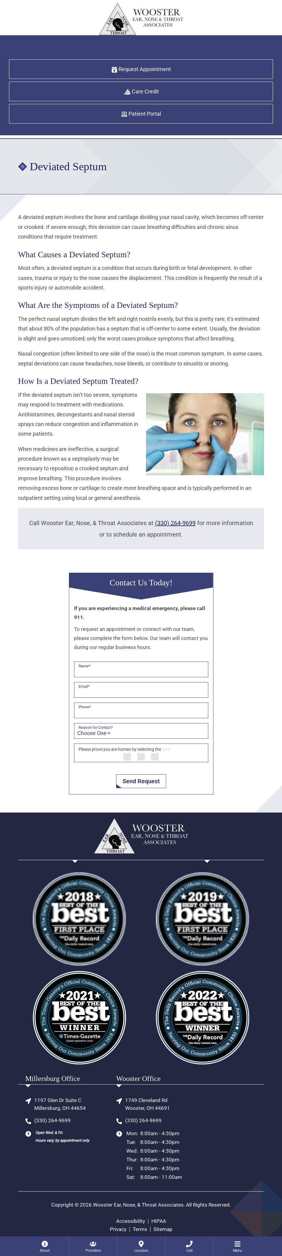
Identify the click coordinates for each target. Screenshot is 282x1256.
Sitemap (162, 1229)
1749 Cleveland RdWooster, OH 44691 (147, 1104)
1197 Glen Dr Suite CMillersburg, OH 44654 (60, 1104)
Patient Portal (141, 114)
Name (85, 666)
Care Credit (141, 91)
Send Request (141, 781)
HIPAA (158, 1221)
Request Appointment (141, 69)
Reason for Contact (96, 727)
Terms (140, 1229)
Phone (85, 707)
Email (84, 686)
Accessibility (130, 1221)
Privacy (118, 1229)
